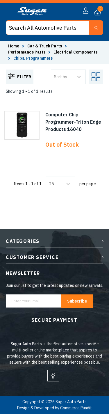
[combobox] (49, 184)
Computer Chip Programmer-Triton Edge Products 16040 (73, 122)
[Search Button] (96, 27)
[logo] (32, 13)
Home (13, 46)
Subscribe (77, 301)
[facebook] (53, 375)
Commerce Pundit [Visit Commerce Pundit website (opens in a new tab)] (76, 408)
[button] (86, 10)
